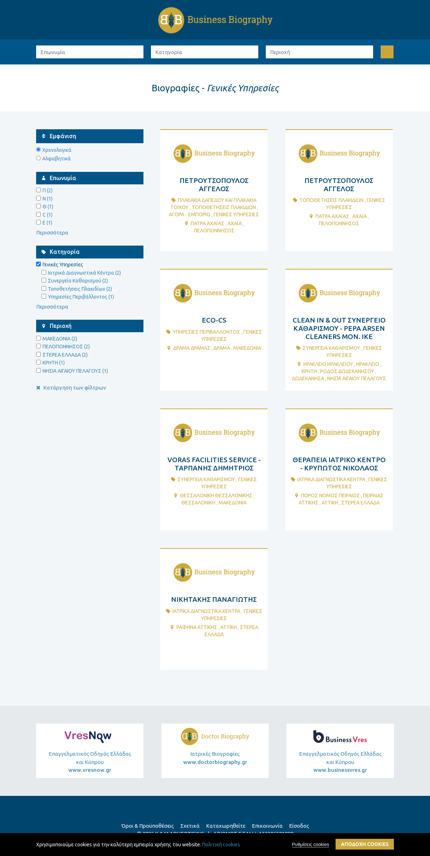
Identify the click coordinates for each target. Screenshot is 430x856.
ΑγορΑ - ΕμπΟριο (189, 214)
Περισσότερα (52, 232)
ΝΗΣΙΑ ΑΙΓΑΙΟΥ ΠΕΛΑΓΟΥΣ (356, 378)
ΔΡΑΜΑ (222, 348)
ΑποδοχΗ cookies (365, 844)
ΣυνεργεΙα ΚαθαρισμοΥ (331, 348)
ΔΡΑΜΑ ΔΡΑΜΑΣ (191, 348)
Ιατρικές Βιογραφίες (215, 758)
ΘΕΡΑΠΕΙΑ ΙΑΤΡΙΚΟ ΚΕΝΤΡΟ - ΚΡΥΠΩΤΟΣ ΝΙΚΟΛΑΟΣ (339, 464)
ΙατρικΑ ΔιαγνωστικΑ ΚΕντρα (331, 479)
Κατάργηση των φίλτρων (71, 388)
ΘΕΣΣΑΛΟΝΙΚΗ (198, 503)
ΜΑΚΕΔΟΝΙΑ (247, 348)
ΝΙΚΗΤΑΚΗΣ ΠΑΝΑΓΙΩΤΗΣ (214, 599)
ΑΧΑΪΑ (235, 223)
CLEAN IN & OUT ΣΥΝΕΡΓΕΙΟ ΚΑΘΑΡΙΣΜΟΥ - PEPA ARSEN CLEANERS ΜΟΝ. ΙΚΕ (339, 328)
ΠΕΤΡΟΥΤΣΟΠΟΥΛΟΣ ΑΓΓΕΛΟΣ (214, 184)
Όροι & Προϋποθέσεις (147, 826)
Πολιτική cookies (221, 844)
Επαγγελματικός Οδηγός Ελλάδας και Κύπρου (90, 762)
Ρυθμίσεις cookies (310, 844)
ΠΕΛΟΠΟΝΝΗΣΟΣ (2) (66, 346)
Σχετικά (190, 826)
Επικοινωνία (267, 826)
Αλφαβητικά (56, 158)
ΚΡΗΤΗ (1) (54, 363)
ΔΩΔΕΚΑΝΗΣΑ (308, 378)
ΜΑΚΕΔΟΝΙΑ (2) (60, 339)
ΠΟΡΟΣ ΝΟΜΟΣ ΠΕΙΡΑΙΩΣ (330, 495)
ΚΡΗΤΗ (309, 371)
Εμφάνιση (63, 136)
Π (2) (48, 190)
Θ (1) (48, 206)
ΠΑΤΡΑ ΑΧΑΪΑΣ (207, 223)
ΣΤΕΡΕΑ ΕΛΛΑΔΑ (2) (65, 355)
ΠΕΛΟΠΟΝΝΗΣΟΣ (214, 230)
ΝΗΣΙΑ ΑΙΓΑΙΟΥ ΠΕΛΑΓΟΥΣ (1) (75, 371)
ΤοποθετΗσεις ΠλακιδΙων (224, 207)
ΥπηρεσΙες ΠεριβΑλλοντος (206, 332)
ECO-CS (214, 320)
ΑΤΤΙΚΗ (330, 503)
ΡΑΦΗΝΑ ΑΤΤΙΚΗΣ (196, 627)
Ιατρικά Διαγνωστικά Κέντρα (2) (84, 273)
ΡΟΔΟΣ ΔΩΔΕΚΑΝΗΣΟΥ (347, 371)
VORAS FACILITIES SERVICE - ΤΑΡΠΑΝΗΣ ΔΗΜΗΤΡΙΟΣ (214, 464)
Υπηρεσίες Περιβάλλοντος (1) (81, 297)
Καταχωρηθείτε (225, 826)
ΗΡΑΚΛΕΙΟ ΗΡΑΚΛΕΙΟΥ (328, 364)
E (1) (47, 223)
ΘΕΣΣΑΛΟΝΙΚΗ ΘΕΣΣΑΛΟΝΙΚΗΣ (216, 495)
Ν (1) (48, 199)
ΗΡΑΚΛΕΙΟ (367, 364)
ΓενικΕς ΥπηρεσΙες (236, 214)
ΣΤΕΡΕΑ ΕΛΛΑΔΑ (360, 503)
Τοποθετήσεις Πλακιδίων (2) (80, 289)
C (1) (48, 215)
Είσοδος (299, 826)
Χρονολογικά (57, 150)
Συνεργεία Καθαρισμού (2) (78, 281)
